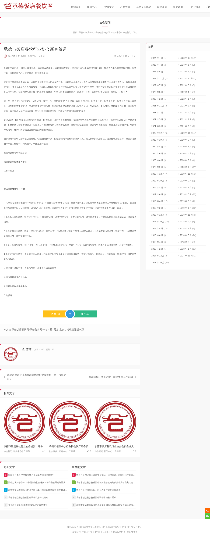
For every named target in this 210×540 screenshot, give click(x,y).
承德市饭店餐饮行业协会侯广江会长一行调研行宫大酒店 (70, 452)
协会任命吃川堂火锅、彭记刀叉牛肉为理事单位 (96, 496)
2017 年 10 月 (157, 262)
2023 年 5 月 (157, 71)
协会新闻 (127, 32)
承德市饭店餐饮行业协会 (95, 527)
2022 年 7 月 (157, 85)
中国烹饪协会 (88, 532)
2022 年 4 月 (186, 92)
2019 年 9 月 (186, 181)
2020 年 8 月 (157, 146)
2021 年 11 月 (157, 106)
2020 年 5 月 (186, 153)
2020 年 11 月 (186, 133)
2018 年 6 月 (157, 235)
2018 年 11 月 (186, 215)
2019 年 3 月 (186, 201)
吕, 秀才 (9, 56)
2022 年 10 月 (186, 78)
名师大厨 (125, 7)
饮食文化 (109, 7)
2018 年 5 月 (186, 235)
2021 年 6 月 (186, 112)
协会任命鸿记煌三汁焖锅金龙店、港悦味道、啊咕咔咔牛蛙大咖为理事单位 (104, 481)
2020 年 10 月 (157, 140)
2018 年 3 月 (186, 242)
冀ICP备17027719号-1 (132, 527)
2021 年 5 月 (157, 119)
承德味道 (162, 7)
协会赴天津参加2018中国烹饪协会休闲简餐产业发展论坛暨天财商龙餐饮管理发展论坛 (36, 489)
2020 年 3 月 (186, 160)
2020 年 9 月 (186, 140)
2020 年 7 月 (186, 146)
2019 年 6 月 (157, 194)
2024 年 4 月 (157, 58)
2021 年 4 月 (186, 119)
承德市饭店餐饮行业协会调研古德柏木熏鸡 (94, 504)
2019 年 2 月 (157, 208)
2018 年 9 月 (186, 221)
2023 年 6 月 (186, 65)
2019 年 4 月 (157, 201)
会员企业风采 (143, 7)
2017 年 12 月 (157, 256)
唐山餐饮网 (132, 532)
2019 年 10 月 (157, 181)
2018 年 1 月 (186, 249)
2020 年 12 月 (157, 133)
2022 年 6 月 (186, 85)
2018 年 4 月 (157, 242)
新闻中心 (92, 7)
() (55, 314)
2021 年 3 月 (157, 126)
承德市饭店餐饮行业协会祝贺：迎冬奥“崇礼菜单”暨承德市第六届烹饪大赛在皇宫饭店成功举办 (25, 452)
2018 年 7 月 (186, 228)
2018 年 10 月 (157, 221)
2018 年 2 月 (157, 249)
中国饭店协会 (102, 532)
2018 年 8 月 (157, 228)
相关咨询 (178, 7)
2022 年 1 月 (186, 99)
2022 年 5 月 (157, 92)
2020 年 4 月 (157, 160)
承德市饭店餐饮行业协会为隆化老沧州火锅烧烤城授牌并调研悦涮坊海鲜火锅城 (36, 496)
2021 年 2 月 (186, 126)
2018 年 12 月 (157, 215)
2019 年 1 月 (186, 208)
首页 (75, 32)
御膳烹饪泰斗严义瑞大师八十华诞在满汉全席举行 (29, 481)
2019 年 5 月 (186, 194)
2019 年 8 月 (157, 187)
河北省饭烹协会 (118, 532)
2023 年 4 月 (186, 71)
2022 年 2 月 (157, 99)
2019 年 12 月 (157, 174)
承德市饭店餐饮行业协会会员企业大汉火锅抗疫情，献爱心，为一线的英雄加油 (115, 452)
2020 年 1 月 (186, 167)
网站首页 (76, 7)
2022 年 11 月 (157, 78)
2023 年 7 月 (157, 65)
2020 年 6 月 (157, 153)
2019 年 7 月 (186, 187)
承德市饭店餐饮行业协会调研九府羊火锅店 (26, 504)
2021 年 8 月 (186, 106)
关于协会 (195, 7)
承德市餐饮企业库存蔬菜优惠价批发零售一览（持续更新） (36, 383)
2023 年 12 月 (186, 58)
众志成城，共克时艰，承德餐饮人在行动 (111, 383)
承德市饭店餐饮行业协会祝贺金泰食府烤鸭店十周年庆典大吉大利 (104, 489)
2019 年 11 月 (186, 174)
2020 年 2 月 (157, 167)
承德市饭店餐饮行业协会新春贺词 (94, 32)
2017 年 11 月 (186, 256)
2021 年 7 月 (157, 112)
